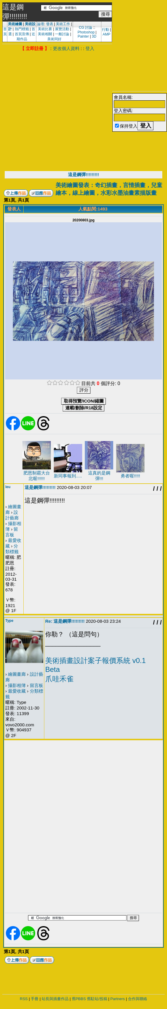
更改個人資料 (66, 48)
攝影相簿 (17, 685)
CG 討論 (85, 27)
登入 (89, 48)
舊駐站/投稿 (97, 999)
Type (9, 621)
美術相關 (45, 34)
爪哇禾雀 (59, 679)
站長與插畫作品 (55, 999)
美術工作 (63, 24)
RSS (24, 999)
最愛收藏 (17, 690)
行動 (105, 30)
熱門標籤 (22, 29)
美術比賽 (45, 29)
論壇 (40, 24)
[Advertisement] (56, 110)
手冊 (34, 999)
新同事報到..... (68, 475)
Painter (83, 36)
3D (94, 36)
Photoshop (85, 32)
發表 (49, 24)
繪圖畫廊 (17, 674)
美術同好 (54, 39)
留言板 (36, 685)
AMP (106, 34)
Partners (117, 999)
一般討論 (62, 34)
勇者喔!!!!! (130, 475)
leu (7, 487)
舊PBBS (79, 999)
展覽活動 (62, 29)
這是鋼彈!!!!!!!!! (83, 174)
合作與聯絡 (137, 999)
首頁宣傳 (22, 34)
